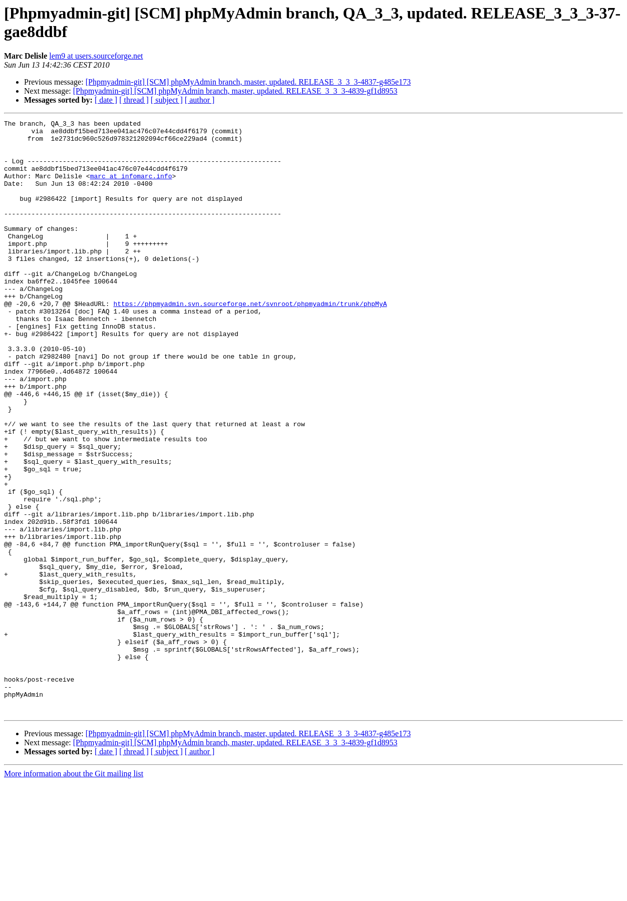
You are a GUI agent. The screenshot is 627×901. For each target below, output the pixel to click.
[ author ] (200, 100)
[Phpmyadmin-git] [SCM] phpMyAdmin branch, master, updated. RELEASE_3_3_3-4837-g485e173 (248, 82)
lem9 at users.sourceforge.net (96, 56)
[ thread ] (134, 100)
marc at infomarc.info (131, 187)
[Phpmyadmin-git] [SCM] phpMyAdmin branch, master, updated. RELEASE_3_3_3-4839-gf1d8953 (235, 91)
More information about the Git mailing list (73, 892)
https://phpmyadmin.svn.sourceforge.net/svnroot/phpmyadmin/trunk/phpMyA (250, 341)
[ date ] (106, 100)
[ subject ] (167, 100)
